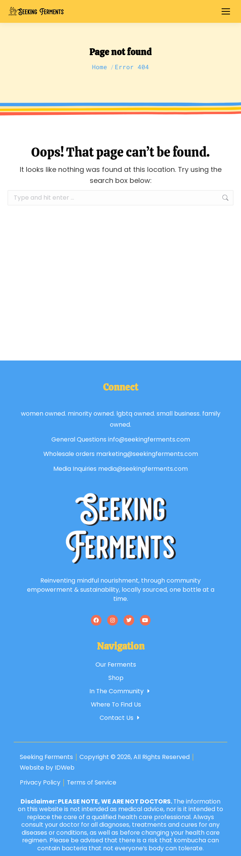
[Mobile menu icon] (225, 11)
